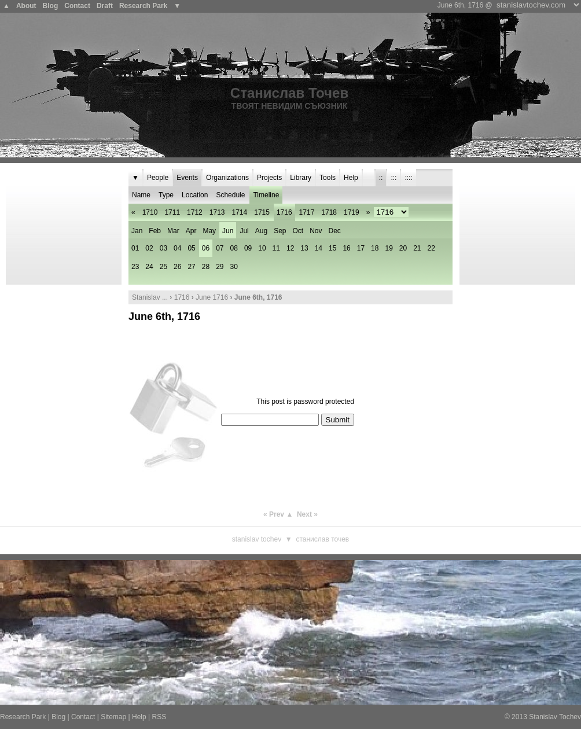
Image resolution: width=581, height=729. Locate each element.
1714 (240, 212)
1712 (195, 212)
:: (381, 178)
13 (304, 248)
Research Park (143, 6)
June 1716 (212, 297)
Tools (327, 178)
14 (318, 248)
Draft (105, 6)
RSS (159, 717)
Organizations (227, 178)
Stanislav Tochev (256, 539)
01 (135, 248)
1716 (182, 297)
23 (135, 267)
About (26, 6)
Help (351, 178)
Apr (191, 231)
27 (191, 267)
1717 (307, 212)
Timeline (266, 195)
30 (234, 267)
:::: (408, 178)
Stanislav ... (150, 297)
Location (195, 195)
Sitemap (113, 717)
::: (393, 178)
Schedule (230, 195)
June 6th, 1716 (164, 316)
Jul (244, 231)
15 (332, 248)
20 (403, 248)
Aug (261, 231)
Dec (335, 231)
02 (149, 248)
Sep (280, 231)
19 (388, 248)
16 (346, 248)
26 (177, 267)
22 (431, 248)
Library (300, 178)
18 (374, 248)
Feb (155, 231)
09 (248, 248)
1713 (217, 212)
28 (205, 267)
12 (290, 248)
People (157, 178)
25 (163, 267)
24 (149, 267)
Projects (269, 178)
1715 (262, 212)
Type (166, 195)
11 (276, 248)
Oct (298, 231)
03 (163, 248)
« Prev (273, 514)
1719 (351, 212)
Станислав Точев (289, 93)
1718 (329, 212)
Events (187, 178)
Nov (316, 231)
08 (234, 248)
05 (191, 248)
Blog (50, 6)
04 (177, 248)
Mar (173, 231)
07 (219, 248)
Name (141, 195)
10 (262, 248)
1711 (172, 212)
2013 (519, 717)
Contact (77, 6)
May (209, 231)
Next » (307, 514)
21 (417, 248)
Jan (136, 231)
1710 (150, 212)
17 (361, 248)
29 (219, 267)
